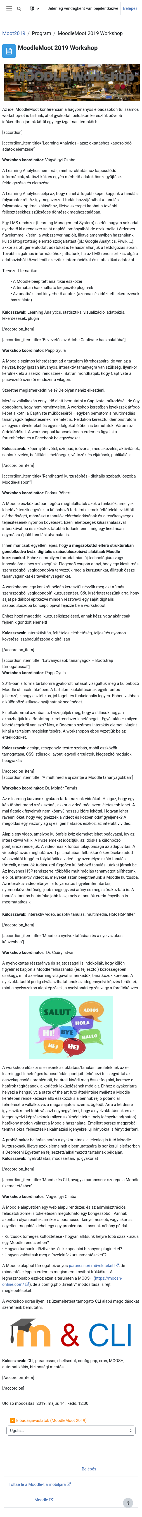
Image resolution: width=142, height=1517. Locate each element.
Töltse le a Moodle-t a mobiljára (37, 1484)
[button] (19, 8)
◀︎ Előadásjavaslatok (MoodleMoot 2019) (48, 1420)
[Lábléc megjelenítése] (128, 1503)
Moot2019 (13, 33)
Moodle (41, 1499)
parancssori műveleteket (91, 1265)
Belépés (130, 8)
